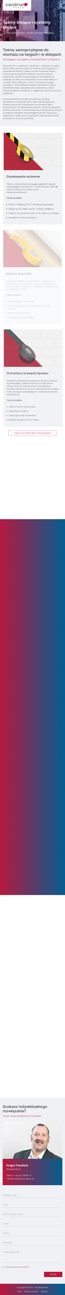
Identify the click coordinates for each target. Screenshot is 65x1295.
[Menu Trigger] (60, 5)
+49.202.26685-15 (22, 1175)
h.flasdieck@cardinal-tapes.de (20, 1179)
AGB (19, 1291)
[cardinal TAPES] (17, 5)
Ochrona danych (31, 1291)
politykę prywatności (21, 1267)
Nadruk (44, 1291)
